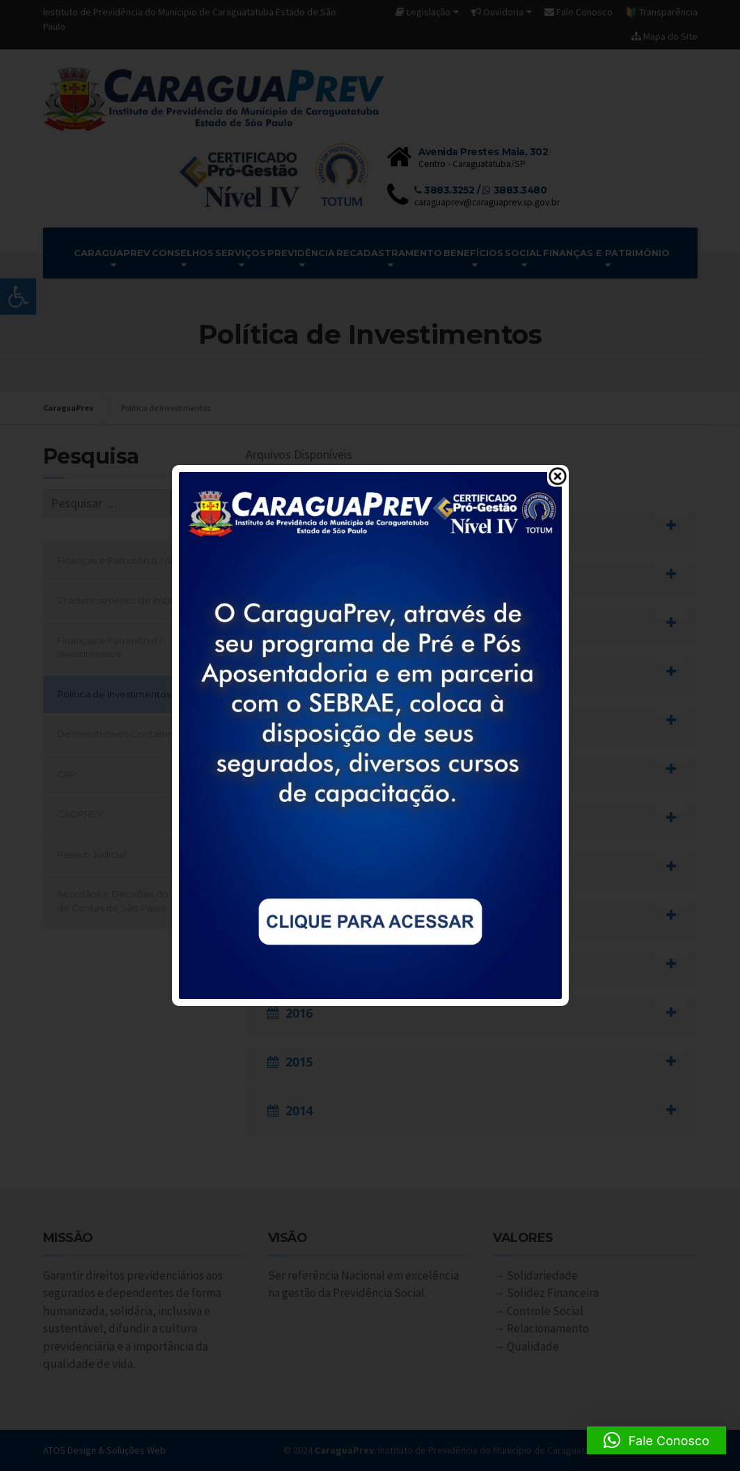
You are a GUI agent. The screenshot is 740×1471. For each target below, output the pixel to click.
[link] (370, 734)
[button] (656, 1440)
